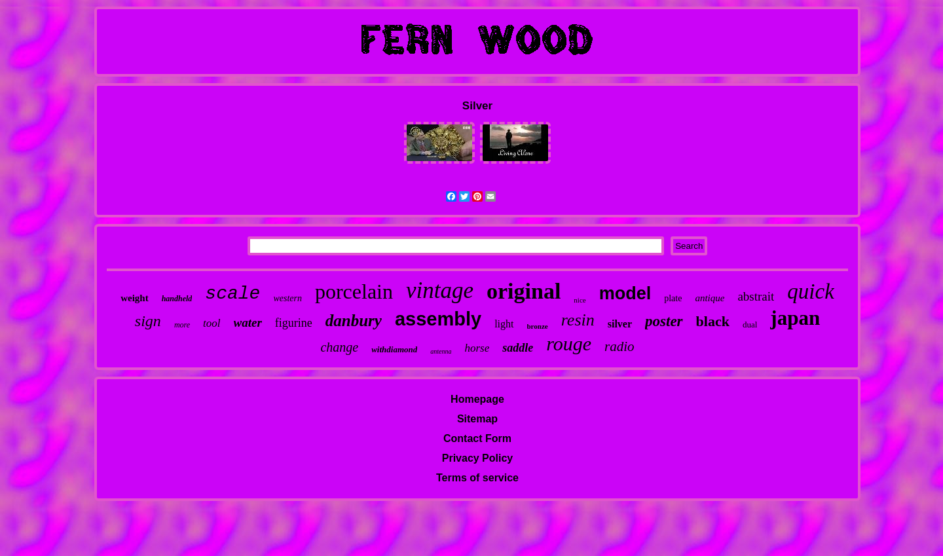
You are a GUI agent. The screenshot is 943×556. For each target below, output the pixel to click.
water (248, 322)
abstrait (755, 296)
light (503, 323)
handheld (177, 298)
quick (810, 291)
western (287, 298)
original (524, 291)
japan (795, 317)
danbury (353, 320)
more (182, 324)
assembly (438, 318)
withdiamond (394, 349)
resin (578, 319)
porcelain (354, 291)
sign (148, 320)
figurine (293, 322)
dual (750, 324)
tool (211, 323)
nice (579, 300)
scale (232, 294)
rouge (568, 343)
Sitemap (477, 418)
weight (134, 298)
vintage (439, 290)
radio (619, 346)
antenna (440, 351)
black (713, 321)
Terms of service (477, 477)
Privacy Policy (477, 458)
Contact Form (477, 438)
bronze (537, 326)
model (625, 293)
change (339, 347)
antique (709, 298)
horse (476, 348)
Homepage (477, 399)
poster (664, 321)
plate (673, 298)
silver (620, 323)
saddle (517, 347)
